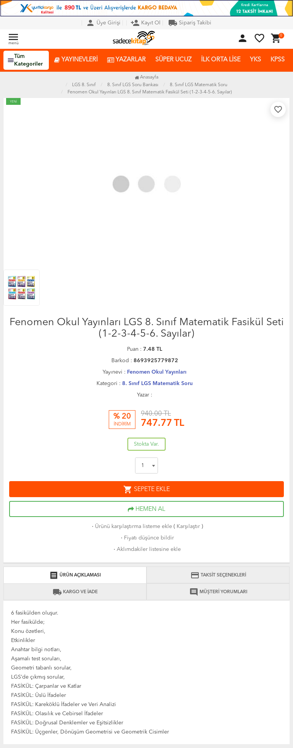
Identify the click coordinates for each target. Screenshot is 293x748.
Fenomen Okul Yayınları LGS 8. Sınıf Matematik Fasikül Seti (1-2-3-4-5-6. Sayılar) (150, 92)
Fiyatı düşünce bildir (146, 538)
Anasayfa (146, 77)
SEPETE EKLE (146, 489)
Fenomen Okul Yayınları (157, 372)
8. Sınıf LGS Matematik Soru (157, 383)
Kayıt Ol (145, 23)
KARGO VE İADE (75, 592)
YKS (255, 60)
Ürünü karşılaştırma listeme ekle (131, 526)
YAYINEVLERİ (76, 60)
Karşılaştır (188, 526)
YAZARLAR (126, 60)
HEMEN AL (146, 509)
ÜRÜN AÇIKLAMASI (75, 575)
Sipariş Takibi (189, 23)
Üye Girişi (103, 23)
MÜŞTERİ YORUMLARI (218, 592)
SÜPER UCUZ (173, 60)
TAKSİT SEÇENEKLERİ (218, 575)
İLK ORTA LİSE (220, 60)
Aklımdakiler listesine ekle (146, 549)
